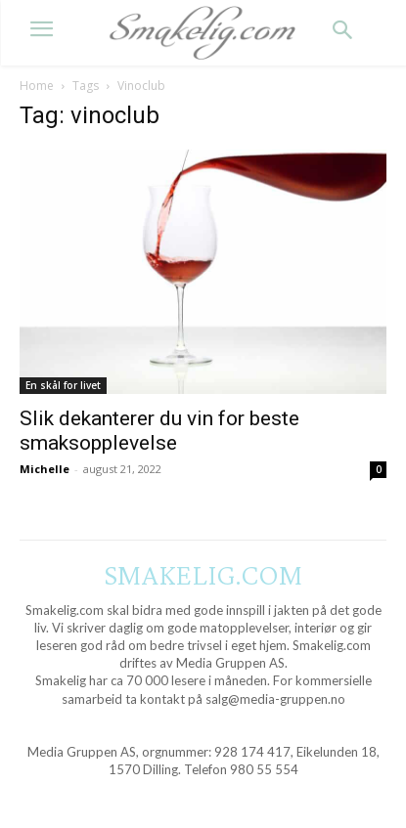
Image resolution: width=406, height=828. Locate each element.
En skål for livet (63, 385)
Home (37, 85)
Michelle (44, 468)
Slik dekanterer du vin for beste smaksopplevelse (159, 431)
